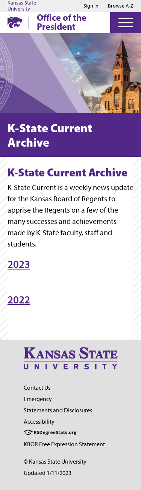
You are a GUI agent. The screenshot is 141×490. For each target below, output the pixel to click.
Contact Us (37, 387)
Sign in (91, 6)
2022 (19, 299)
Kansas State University (22, 6)
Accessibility (39, 421)
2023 (19, 264)
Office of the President (61, 22)
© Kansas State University (55, 461)
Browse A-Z (120, 6)
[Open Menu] (125, 22)
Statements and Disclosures (58, 410)
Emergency (38, 399)
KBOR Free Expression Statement (64, 444)
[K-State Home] (15, 22)
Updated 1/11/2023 (47, 472)
